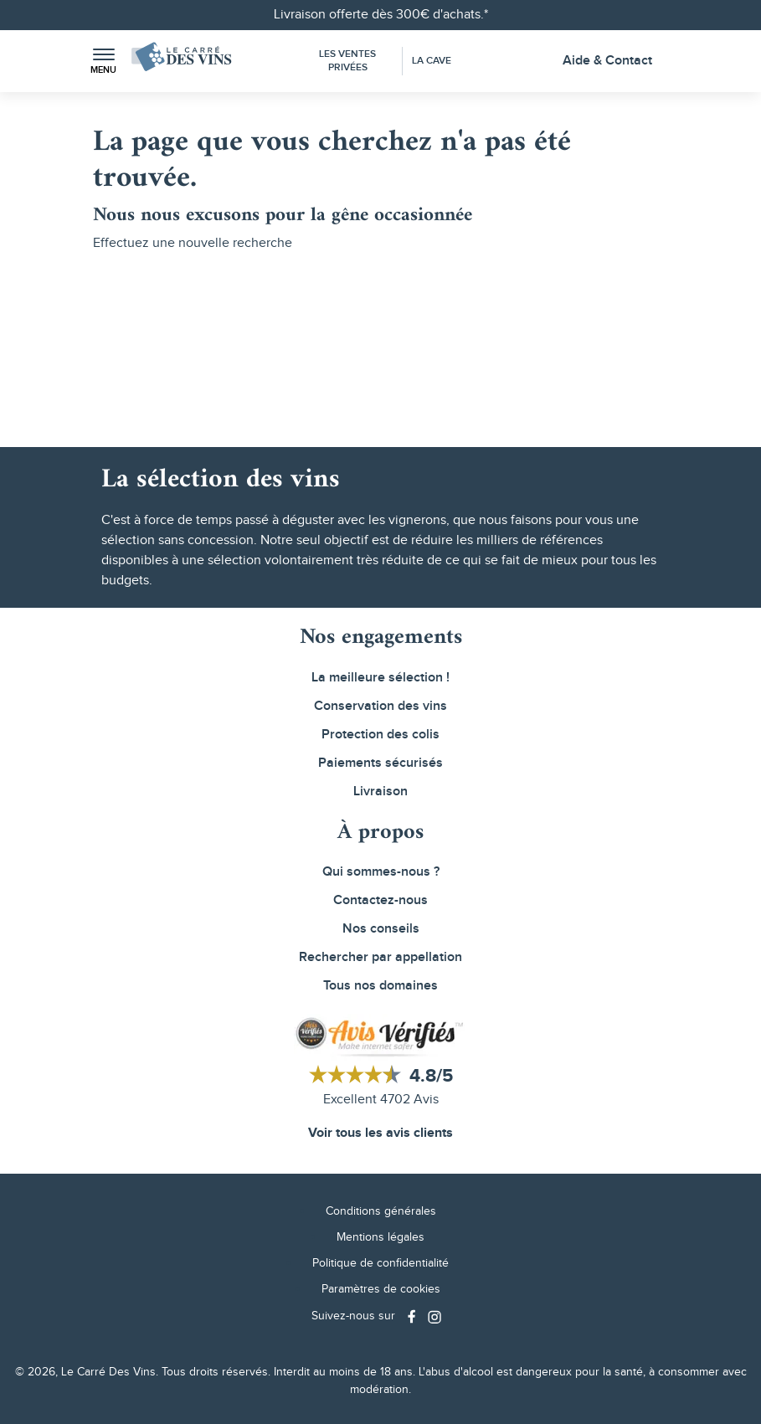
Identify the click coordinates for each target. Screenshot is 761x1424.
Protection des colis (380, 735)
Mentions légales (380, 1237)
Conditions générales (381, 1211)
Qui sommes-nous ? (381, 872)
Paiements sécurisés (380, 763)
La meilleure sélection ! (380, 678)
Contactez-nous (380, 900)
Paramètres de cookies (380, 1289)
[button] (104, 62)
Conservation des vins (380, 706)
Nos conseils (380, 929)
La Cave (431, 60)
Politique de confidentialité (380, 1263)
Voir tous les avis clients (380, 1133)
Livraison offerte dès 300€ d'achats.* (381, 15)
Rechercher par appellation (380, 957)
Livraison (380, 791)
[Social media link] (414, 1316)
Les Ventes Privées (347, 61)
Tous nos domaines (380, 986)
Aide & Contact (607, 61)
